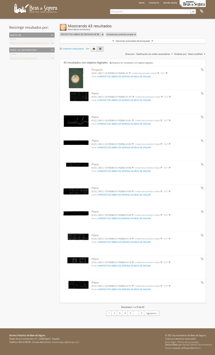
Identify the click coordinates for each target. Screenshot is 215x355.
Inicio (142, 2)
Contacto (154, 2)
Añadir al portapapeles (202, 69)
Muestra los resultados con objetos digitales (131, 62)
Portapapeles (201, 11)
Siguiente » (151, 313)
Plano (95, 93)
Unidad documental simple (23, 58)
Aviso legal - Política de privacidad (181, 342)
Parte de (15, 35)
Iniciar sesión (170, 2)
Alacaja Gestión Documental (196, 344)
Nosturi (169, 347)
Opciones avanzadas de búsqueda (133, 40)
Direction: (130, 54)
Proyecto (97, 70)
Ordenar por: (180, 54)
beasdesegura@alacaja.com (65, 342)
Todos (13, 39)
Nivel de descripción (23, 49)
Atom (198, 347)
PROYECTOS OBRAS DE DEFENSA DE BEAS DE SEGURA (36, 43)
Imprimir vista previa (72, 48)
